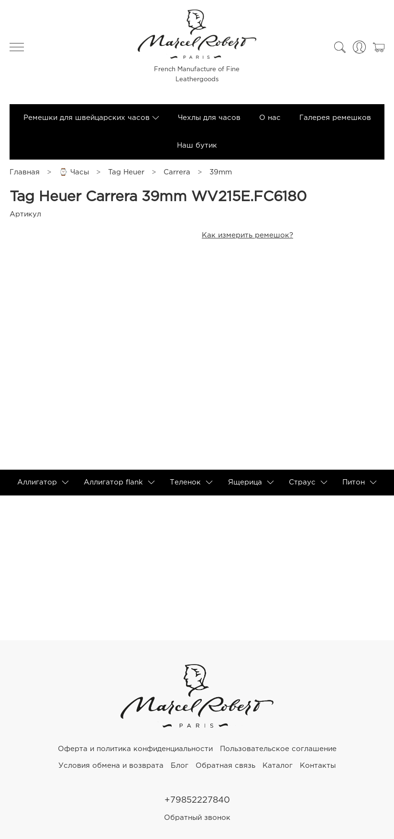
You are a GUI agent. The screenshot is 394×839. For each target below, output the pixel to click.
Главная (25, 172)
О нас (270, 118)
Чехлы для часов (209, 118)
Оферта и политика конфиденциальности (135, 749)
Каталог (278, 766)
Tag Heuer (126, 172)
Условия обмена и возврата (111, 766)
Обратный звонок (197, 818)
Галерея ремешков (335, 118)
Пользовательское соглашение (278, 749)
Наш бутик (197, 145)
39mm (220, 172)
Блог (179, 766)
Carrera (177, 172)
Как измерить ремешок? (247, 235)
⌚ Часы (74, 172)
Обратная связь (225, 766)
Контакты (318, 766)
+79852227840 (197, 800)
